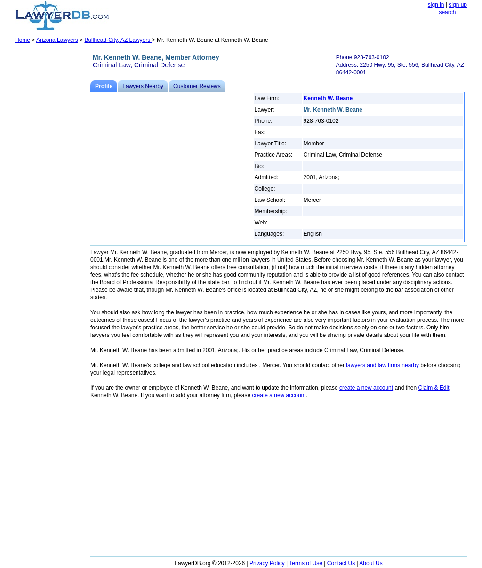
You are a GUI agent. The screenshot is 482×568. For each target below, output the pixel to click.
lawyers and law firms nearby (382, 365)
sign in (436, 4)
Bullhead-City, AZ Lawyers (118, 40)
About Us (370, 563)
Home (22, 40)
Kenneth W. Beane (328, 98)
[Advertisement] (52, 191)
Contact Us (341, 563)
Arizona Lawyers (57, 40)
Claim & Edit (433, 387)
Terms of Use (305, 563)
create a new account (366, 387)
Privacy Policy (267, 563)
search (447, 12)
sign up (458, 4)
